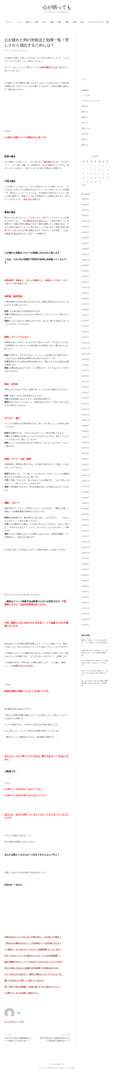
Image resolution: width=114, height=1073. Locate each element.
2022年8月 (85, 298)
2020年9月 (85, 426)
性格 (67, 22)
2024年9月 (85, 238)
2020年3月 (85, 459)
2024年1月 (85, 254)
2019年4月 (85, 520)
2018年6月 (85, 575)
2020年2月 (85, 464)
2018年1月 (85, 603)
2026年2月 (85, 215)
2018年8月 (85, 564)
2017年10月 (85, 619)
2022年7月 (85, 304)
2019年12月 (85, 475)
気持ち (28, 22)
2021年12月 (85, 343)
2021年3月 (85, 392)
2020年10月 (85, 420)
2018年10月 (85, 553)
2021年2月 (85, 398)
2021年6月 (85, 376)
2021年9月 (85, 359)
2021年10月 (85, 354)
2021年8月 (85, 365)
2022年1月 (85, 337)
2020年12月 (85, 409)
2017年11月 (85, 614)
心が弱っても (57, 7)
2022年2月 (85, 332)
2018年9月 (85, 558)
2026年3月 (85, 210)
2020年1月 (85, 470)
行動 (74, 22)
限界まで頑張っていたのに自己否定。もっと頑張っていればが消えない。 (94, 642)
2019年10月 (85, 486)
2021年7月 (85, 370)
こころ (18, 22)
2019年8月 (85, 498)
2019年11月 (85, 481)
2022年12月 (85, 287)
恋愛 (52, 22)
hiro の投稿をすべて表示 (14, 1022)
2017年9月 (85, 625)
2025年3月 (85, 232)
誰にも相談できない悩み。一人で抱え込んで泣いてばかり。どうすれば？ (94, 663)
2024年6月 (85, 243)
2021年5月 (85, 381)
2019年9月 (85, 492)
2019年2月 (85, 531)
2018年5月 (85, 580)
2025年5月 (85, 227)
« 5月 (83, 185)
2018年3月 (85, 592)
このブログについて (96, 22)
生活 (82, 22)
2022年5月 (85, 315)
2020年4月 (85, 453)
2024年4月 (85, 249)
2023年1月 (85, 282)
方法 (44, 22)
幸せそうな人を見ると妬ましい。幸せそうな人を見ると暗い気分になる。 (94, 673)
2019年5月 (85, 514)
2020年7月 (85, 437)
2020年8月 (85, 431)
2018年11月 (85, 547)
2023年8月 (85, 265)
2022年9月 (85, 293)
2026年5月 (85, 199)
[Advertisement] (21, 111)
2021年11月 (85, 348)
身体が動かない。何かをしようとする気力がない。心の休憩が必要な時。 (94, 653)
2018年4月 (85, 586)
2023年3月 (85, 271)
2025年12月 (85, 221)
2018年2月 (85, 597)
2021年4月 (85, 387)
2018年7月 (85, 569)
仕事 (59, 22)
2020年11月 (85, 415)
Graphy (61, 1068)
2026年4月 (85, 204)
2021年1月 (85, 404)
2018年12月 (85, 542)
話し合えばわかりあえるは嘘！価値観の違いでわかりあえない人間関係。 (94, 683)
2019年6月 (85, 509)
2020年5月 (85, 448)
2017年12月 (85, 608)
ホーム (9, 22)
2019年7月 (85, 503)
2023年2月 (85, 276)
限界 (36, 22)
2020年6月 (85, 442)
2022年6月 (85, 309)
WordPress (50, 1068)
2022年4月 (85, 321)
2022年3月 (85, 326)
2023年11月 (85, 260)
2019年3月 (85, 525)
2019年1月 (85, 536)
